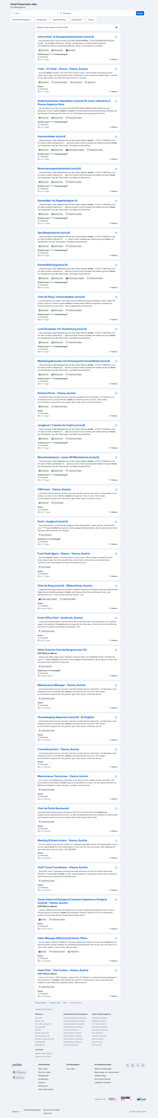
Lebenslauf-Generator (103, 1082)
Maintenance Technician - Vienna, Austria (63, 776)
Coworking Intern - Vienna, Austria (58, 749)
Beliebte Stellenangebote (43, 1053)
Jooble (143, 1112)
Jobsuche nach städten (43, 1056)
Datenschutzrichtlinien (51, 1110)
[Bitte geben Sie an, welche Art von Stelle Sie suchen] (34, 13)
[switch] (117, 27)
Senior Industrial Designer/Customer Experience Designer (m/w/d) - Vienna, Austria (72, 901)
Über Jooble (42, 1069)
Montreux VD (39, 1021)
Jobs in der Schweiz (45, 1089)
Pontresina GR (40, 1027)
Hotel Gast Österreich (71, 1030)
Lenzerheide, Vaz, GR (42, 1036)
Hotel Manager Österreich (72, 1042)
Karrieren (41, 1082)
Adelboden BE (39, 1045)
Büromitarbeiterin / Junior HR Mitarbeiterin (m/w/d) (68, 457)
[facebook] (127, 1065)
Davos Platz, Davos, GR (43, 1024)
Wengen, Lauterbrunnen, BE (44, 1039)
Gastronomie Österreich (100, 1030)
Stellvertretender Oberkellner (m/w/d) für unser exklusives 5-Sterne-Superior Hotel (74, 102)
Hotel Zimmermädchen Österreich (75, 1018)
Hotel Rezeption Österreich (72, 1036)
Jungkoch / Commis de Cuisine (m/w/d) (61, 425)
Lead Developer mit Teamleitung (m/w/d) (62, 328)
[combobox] (16, 1111)
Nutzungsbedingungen (32, 1110)
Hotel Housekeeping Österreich (74, 1021)
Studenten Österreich (99, 1018)
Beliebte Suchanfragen (45, 1009)
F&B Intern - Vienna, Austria (54, 489)
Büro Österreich (97, 1042)
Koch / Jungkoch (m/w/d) (53, 521)
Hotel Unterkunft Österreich (73, 1039)
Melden (113, 59)
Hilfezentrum (43, 1086)
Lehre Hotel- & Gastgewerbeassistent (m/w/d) (66, 36)
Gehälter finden (100, 1076)
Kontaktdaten (43, 1079)
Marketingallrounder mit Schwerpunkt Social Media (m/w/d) (74, 361)
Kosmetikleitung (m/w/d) (53, 264)
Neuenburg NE (40, 1042)
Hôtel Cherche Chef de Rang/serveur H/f (62, 649)
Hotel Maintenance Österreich (73, 1024)
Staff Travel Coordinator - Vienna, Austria (63, 867)
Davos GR (38, 1018)
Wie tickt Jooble (44, 1072)
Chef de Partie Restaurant (53, 808)
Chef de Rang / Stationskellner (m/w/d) (61, 296)
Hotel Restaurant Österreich (73, 1027)
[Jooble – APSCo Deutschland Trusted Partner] (112, 1099)
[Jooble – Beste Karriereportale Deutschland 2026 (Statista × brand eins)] (126, 1099)
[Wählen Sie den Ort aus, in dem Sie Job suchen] (81, 13)
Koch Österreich (97, 1033)
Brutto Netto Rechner (103, 1079)
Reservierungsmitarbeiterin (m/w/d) (59, 168)
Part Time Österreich (99, 1024)
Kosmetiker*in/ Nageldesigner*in (57, 200)
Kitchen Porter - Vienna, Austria (57, 393)
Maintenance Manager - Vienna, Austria (62, 685)
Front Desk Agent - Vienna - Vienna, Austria (64, 553)
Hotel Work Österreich (71, 1045)
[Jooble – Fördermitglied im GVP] (141, 1099)
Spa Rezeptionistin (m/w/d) (54, 232)
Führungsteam (43, 1076)
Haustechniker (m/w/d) (51, 136)
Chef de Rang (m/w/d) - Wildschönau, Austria (65, 585)
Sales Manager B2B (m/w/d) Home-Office (62, 938)
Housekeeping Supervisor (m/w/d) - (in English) (66, 717)
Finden (140, 13)
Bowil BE (38, 1030)
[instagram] (132, 1065)
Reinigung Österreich (99, 1021)
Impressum (48, 1113)
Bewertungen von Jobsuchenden (107, 1072)
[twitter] (138, 1065)
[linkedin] (143, 1065)
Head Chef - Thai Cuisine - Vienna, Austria (63, 970)
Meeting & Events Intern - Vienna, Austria (62, 840)
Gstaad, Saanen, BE (42, 1033)
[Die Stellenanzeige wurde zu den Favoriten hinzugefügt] (116, 37)
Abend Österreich (98, 1039)
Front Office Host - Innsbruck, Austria (60, 617)
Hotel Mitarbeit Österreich (72, 1033)
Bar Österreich (97, 1045)
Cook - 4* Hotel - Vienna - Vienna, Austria (63, 68)
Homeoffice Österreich (100, 1027)
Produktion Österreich (99, 1036)
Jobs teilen (70, 1069)
